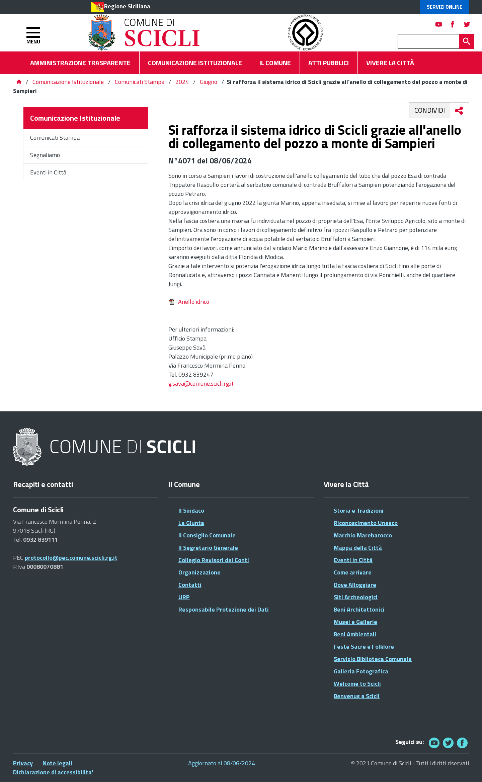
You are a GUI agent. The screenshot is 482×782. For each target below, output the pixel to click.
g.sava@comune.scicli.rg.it (201, 383)
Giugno (208, 81)
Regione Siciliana (127, 6)
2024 (182, 81)
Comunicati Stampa (139, 81)
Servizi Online (444, 7)
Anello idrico (188, 301)
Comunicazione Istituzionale (68, 81)
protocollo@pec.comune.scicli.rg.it (71, 557)
